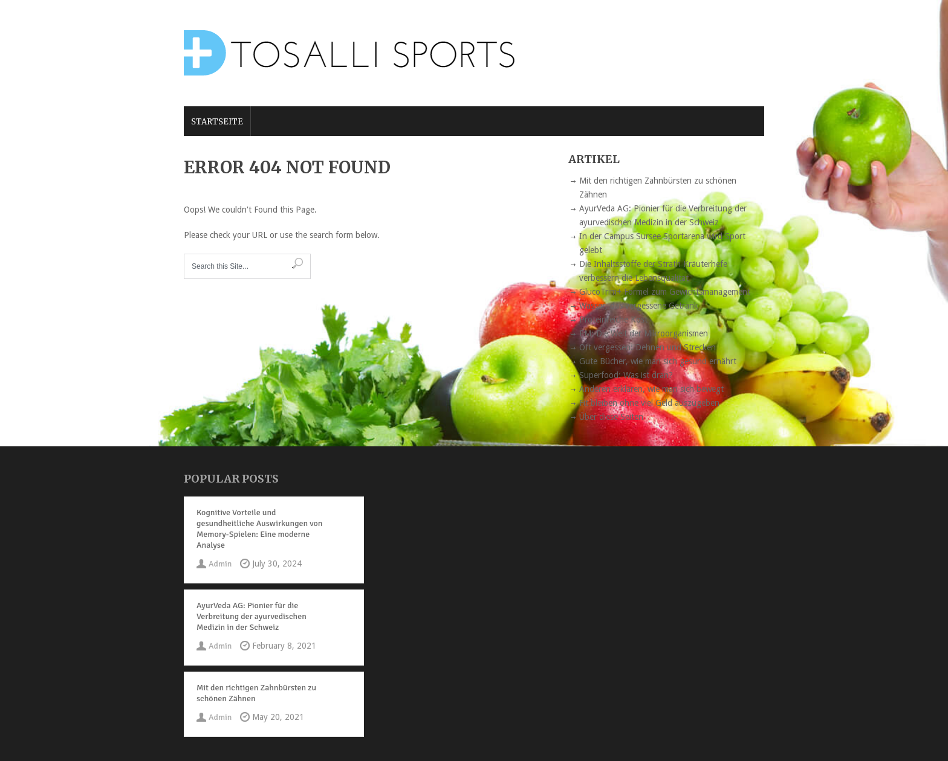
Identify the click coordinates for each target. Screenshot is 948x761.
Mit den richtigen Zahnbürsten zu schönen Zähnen (256, 693)
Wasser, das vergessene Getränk (638, 305)
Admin (220, 564)
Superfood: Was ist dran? (626, 375)
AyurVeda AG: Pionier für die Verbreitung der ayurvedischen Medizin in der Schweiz (251, 616)
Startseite (217, 122)
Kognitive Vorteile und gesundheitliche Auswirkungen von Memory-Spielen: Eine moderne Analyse (259, 528)
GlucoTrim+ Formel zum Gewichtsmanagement (664, 292)
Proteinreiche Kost (613, 319)
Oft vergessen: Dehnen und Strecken (647, 347)
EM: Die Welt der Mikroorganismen (643, 333)
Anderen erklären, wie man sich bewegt (651, 389)
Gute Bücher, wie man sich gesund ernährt (657, 361)
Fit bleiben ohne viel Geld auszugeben (649, 403)
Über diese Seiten (611, 417)
